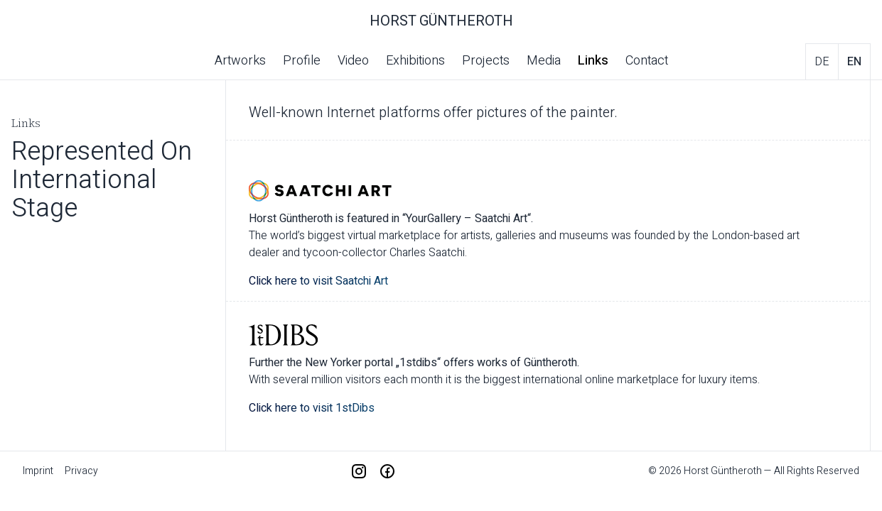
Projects (486, 60)
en (854, 61)
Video (353, 60)
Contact (646, 60)
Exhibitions (415, 60)
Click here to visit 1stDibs (313, 408)
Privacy (81, 471)
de (821, 61)
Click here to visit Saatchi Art (318, 281)
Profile (302, 60)
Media (544, 60)
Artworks (240, 60)
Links (593, 60)
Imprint (38, 471)
